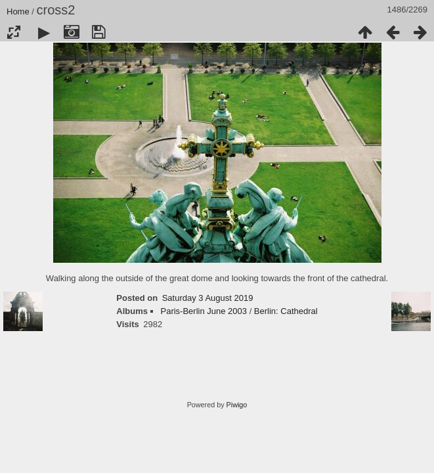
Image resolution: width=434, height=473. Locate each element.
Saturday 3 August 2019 (207, 298)
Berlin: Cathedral (286, 311)
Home (18, 11)
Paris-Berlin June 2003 (203, 311)
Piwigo (237, 405)
